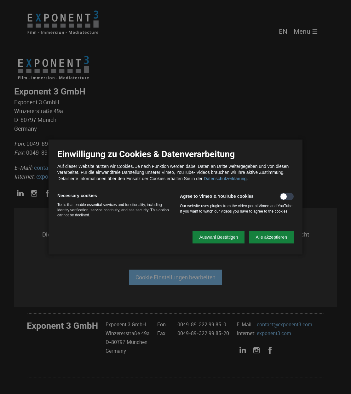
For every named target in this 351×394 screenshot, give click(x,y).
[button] (219, 237)
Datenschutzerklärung (225, 178)
